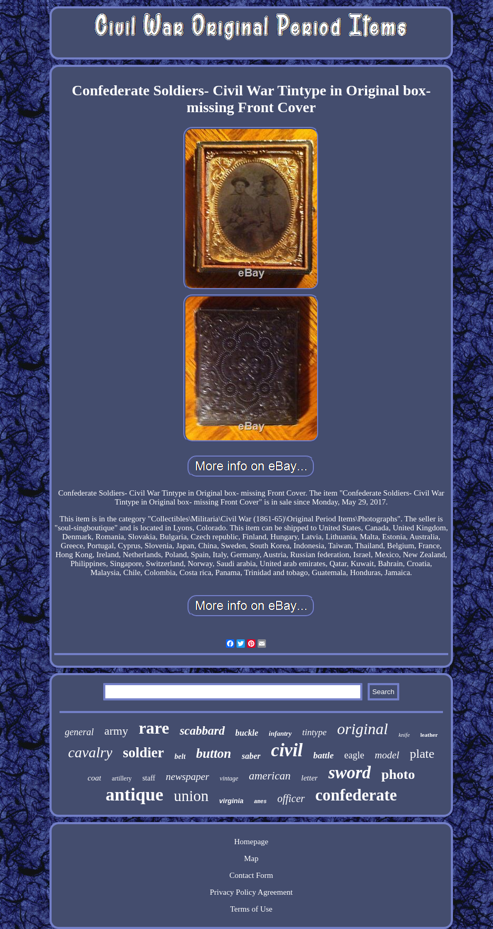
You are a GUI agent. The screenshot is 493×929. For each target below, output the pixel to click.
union (191, 795)
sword (349, 772)
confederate (356, 795)
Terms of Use (251, 909)
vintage (229, 778)
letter (309, 778)
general (79, 732)
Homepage (251, 841)
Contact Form (251, 875)
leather (429, 735)
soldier (143, 752)
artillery (122, 778)
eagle (354, 755)
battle (323, 755)
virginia (231, 801)
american (269, 775)
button (213, 753)
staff (148, 778)
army (116, 730)
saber (251, 756)
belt (179, 756)
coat (94, 778)
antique (134, 794)
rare (154, 727)
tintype (314, 732)
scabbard (202, 730)
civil (287, 750)
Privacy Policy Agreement (251, 892)
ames (260, 802)
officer (290, 798)
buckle (247, 732)
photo (398, 774)
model (387, 754)
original (362, 728)
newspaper (187, 776)
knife (404, 735)
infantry (280, 733)
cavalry (90, 752)
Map (251, 858)
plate (422, 753)
